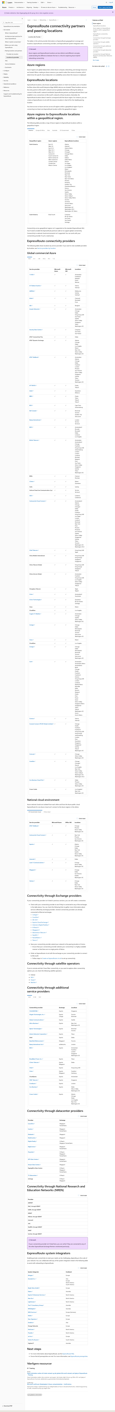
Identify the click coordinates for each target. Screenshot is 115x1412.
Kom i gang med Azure (105, 7)
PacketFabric (36, 938)
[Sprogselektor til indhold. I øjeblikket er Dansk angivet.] (5, 1409)
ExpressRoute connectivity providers (100, 34)
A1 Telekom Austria (34, 286)
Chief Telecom (33, 550)
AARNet (31, 291)
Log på (111, 2)
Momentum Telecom (38, 932)
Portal (94, 7)
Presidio (30, 1333)
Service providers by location (46, 248)
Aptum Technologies (35, 1029)
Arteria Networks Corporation (37, 1034)
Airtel (31, 298)
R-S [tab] (49, 259)
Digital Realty (32, 1141)
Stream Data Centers (34, 1164)
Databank (30, 1134)
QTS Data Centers (33, 1159)
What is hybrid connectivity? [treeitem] (13, 42)
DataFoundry (31, 1138)
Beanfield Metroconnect (36, 1041)
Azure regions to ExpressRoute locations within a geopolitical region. (101, 29)
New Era (30, 1298)
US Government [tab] (64, 130)
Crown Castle (33, 1094)
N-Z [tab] (40, 997)
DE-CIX (34, 920)
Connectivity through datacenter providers (102, 50)
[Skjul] (22, 18)
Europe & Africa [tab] (40, 130)
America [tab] (31, 130)
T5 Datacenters (32, 1175)
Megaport (32, 870)
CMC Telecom (33, 1080)
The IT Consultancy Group (35, 1305)
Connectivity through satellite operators (101, 42)
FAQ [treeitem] (6, 61)
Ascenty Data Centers (35, 330)
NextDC (34, 935)
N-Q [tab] (44, 259)
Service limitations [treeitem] (10, 64)
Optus (29, 1291)
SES (32, 977)
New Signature (32, 1319)
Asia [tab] (48, 130)
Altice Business (33, 1023)
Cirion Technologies (35, 599)
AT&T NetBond (33, 357)
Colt (30, 661)
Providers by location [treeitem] (12, 54)
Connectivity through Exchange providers (102, 38)
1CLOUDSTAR (33, 1011)
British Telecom (33, 440)
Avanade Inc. (31, 1279)
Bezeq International (34, 420)
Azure (35, 20)
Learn (29, 20)
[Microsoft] (3, 2)
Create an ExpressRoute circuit (51, 958)
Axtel (30, 391)
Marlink (33, 982)
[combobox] (12, 22)
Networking (43, 20)
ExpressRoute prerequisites (79, 1356)
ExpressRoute (52, 20)
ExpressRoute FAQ (68, 1354)
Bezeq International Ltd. (36, 1044)
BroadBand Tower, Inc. (35, 1059)
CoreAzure (32, 1083)
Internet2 (32, 859)
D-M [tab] (34, 997)
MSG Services (32, 1312)
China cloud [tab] (47, 812)
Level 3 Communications (36, 862)
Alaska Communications (36, 1020)
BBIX (30, 396)
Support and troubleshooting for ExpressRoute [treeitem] (13, 95)
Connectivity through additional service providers (102, 46)
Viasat (32, 980)
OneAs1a (30, 1322)
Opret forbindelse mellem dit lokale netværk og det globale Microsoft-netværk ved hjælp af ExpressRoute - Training (57, 1374)
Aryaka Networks (34, 309)
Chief (30, 1068)
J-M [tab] (39, 259)
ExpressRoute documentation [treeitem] (12, 26)
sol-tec (30, 1336)
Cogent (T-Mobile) (34, 614)
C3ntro (31, 481)
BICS (30, 427)
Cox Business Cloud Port (36, 780)
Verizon (31, 881)
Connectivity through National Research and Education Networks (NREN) (102, 55)
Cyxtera (30, 1129)
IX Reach (35, 927)
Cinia (30, 594)
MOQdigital (31, 1309)
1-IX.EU (31, 274)
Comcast (31, 754)
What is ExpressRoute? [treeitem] (11, 33)
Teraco (34, 940)
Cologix (31, 625)
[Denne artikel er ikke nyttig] (109, 66)
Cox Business (33, 1087)
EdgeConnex (31, 1146)
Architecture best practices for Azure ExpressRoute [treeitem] (13, 37)
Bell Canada (32, 411)
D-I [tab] (34, 259)
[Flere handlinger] (86, 20)
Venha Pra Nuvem (33, 1340)
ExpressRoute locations (99, 26)
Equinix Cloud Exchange (39, 922)
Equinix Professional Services (36, 1295)
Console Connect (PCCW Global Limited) (41, 724)
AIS (30, 305)
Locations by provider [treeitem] (13, 57)
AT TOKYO (32, 385)
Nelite (29, 1315)
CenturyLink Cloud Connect (37, 501)
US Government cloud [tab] (35, 812)
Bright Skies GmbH (33, 1288)
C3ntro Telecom (33, 1062)
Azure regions (97, 23)
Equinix (31, 844)
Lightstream (31, 1302)
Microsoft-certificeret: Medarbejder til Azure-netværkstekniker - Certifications (49, 1384)
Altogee (30, 1275)
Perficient (30, 1329)
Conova (31, 718)
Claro (30, 640)
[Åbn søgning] (106, 2)
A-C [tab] (30, 259)
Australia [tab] (54, 130)
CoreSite (31, 761)
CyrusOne (31, 1123)
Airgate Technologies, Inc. (36, 1014)
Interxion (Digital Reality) (40, 925)
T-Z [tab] (54, 259)
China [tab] (73, 130)
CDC (30, 495)
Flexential (30, 1152)
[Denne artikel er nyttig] (106, 66)
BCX (30, 405)
